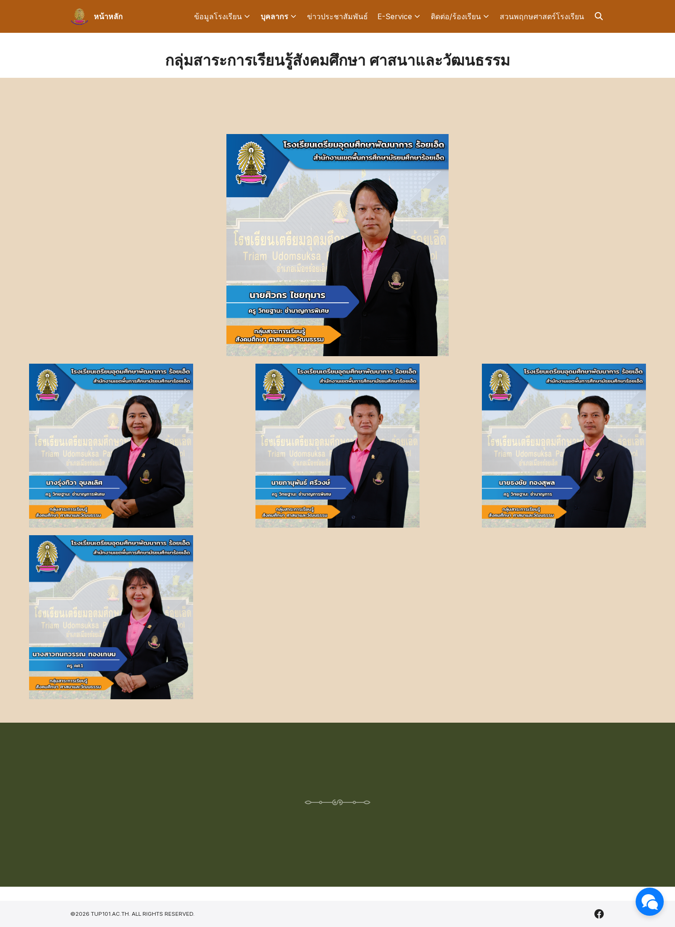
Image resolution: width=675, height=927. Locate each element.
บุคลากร (274, 16)
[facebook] (599, 914)
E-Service (394, 16)
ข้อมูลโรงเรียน (218, 16)
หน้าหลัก (108, 16)
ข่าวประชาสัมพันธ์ (337, 16)
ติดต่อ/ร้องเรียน (456, 16)
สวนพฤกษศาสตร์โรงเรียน (542, 16)
